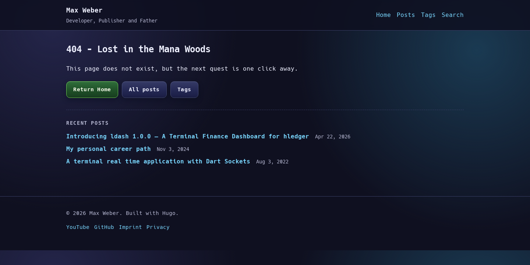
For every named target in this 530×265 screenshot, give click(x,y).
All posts (144, 89)
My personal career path (108, 148)
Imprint (130, 227)
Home (383, 14)
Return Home (92, 89)
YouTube (77, 227)
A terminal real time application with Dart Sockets (158, 161)
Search (453, 14)
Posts (406, 14)
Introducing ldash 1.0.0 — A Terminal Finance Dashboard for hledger (187, 136)
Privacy (158, 227)
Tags (428, 14)
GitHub (104, 227)
